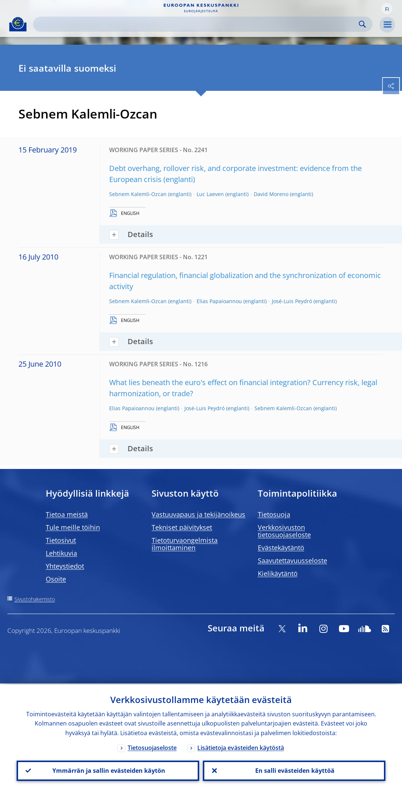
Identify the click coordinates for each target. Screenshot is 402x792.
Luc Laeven (210, 194)
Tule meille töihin (73, 527)
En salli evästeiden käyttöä (294, 770)
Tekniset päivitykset (182, 527)
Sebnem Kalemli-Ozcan (138, 194)
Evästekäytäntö (281, 547)
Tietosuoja (274, 514)
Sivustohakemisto (34, 599)
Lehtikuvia (61, 553)
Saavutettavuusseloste (292, 560)
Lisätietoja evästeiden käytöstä (240, 747)
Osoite (56, 579)
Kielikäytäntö (278, 573)
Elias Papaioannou (219, 301)
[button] (386, 8)
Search (362, 24)
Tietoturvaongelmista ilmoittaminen (185, 544)
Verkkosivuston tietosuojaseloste (284, 531)
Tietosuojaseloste (152, 747)
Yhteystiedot (65, 566)
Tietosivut (61, 540)
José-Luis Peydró (292, 301)
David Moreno (271, 194)
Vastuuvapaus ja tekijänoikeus (198, 514)
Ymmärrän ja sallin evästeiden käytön (108, 770)
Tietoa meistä (67, 514)
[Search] (197, 24)
